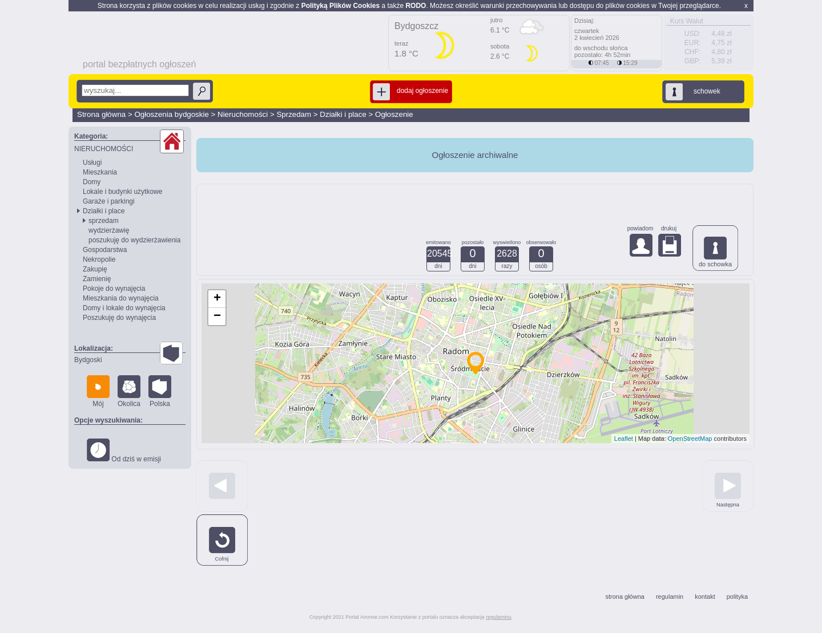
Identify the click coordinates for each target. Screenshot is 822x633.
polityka (737, 596)
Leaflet (623, 438)
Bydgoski (88, 360)
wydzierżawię (108, 230)
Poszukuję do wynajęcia (119, 318)
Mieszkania (100, 172)
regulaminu (498, 617)
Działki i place (343, 114)
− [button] (217, 316)
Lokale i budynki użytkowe (122, 192)
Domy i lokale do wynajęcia (124, 308)
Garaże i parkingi (109, 201)
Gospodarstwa (105, 250)
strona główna (624, 596)
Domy (91, 182)
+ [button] (217, 298)
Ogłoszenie (394, 114)
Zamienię (97, 279)
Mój (98, 391)
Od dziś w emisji (124, 451)
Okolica (129, 391)
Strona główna (101, 114)
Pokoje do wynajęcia (114, 289)
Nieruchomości (242, 114)
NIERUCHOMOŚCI (103, 149)
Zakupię (95, 269)
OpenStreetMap (690, 438)
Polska (159, 391)
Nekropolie (99, 259)
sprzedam (103, 221)
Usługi (92, 163)
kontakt (705, 596)
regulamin (669, 596)
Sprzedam (293, 114)
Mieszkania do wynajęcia (121, 298)
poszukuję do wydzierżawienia (134, 240)
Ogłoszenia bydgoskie (171, 114)
